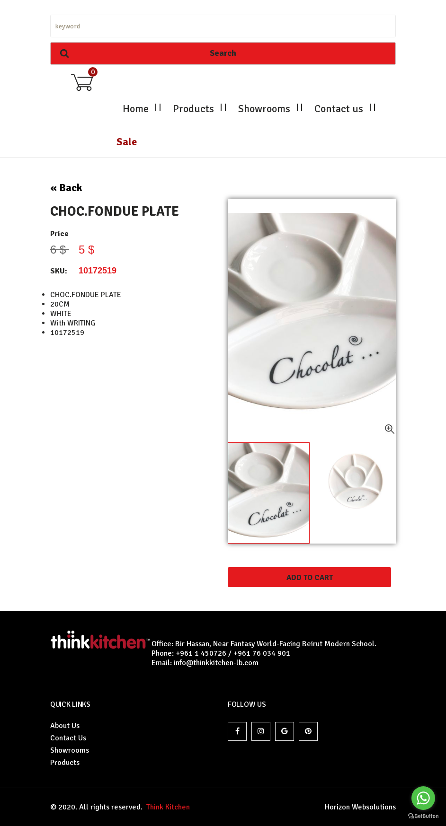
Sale (126, 141)
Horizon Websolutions (360, 807)
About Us (65, 725)
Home (136, 108)
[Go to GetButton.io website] (423, 816)
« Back (66, 187)
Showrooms (264, 108)
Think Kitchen (166, 807)
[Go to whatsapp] (423, 798)
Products (193, 108)
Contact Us (68, 738)
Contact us (338, 108)
